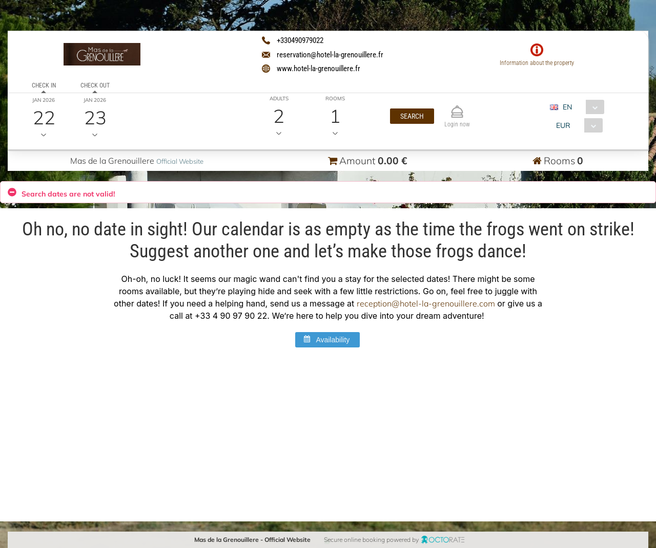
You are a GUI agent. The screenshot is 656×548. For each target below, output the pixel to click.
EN (566, 107)
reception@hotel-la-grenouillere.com (426, 304)
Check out (94, 85)
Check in (43, 85)
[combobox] (580, 107)
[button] (412, 116)
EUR (563, 125)
